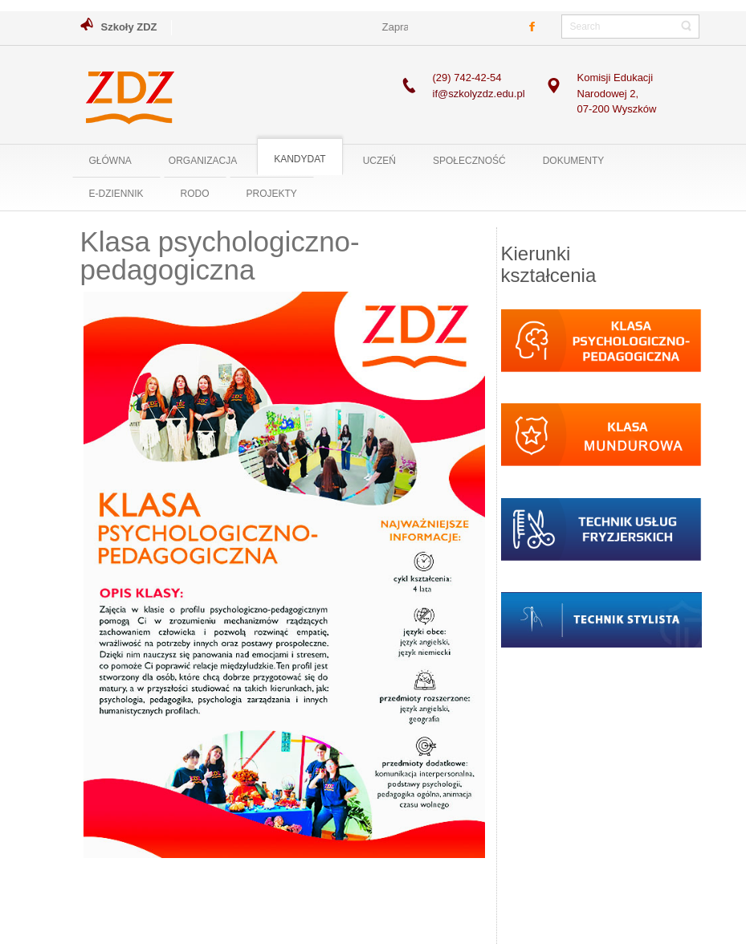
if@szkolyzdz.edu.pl (479, 94)
